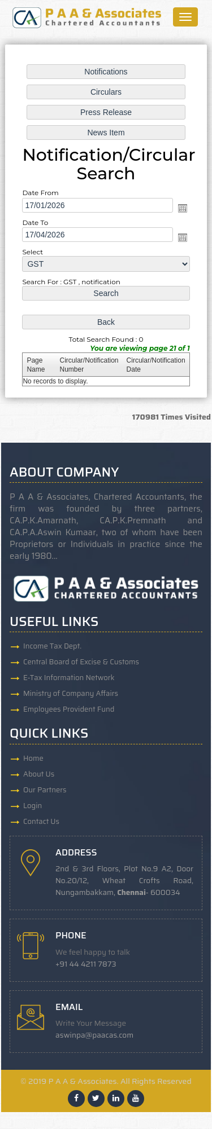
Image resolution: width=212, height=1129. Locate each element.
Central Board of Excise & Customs (81, 662)
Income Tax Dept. (52, 646)
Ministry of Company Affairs (70, 693)
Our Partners (45, 790)
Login (32, 806)
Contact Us (41, 821)
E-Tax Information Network (69, 677)
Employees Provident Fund (68, 709)
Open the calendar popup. (181, 208)
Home (33, 758)
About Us (38, 774)
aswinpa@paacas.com (94, 1035)
